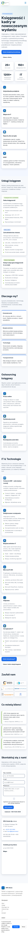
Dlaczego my (5, 907)
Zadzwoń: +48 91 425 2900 (13, 812)
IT (2, 911)
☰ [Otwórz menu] (25, 3)
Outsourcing (4, 909)
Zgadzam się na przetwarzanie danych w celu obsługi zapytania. (14, 802)
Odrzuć (23, 926)
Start (2, 903)
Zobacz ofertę (7, 57)
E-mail (4, 779)
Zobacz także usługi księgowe (12, 664)
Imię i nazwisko (7, 772)
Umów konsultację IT (9, 659)
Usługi (3, 905)
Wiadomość (6, 785)
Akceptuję (16, 926)
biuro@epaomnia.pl (12, 831)
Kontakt (3, 913)
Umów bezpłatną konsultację (11, 52)
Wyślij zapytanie (8, 807)
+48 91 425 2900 (10, 829)
